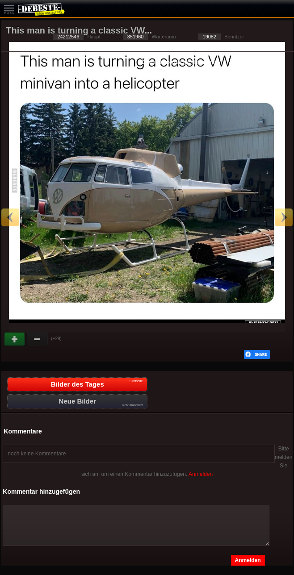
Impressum (206, 62)
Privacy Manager (181, 69)
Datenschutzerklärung (166, 62)
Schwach (37, 339)
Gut (15, 339)
